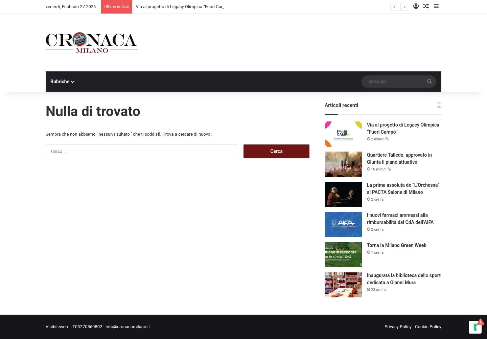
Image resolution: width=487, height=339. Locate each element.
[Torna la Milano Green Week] (343, 254)
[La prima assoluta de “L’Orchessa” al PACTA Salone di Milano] (343, 194)
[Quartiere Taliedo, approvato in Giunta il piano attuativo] (343, 164)
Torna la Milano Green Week (396, 245)
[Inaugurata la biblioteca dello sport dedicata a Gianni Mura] (343, 284)
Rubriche (59, 81)
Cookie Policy (428, 326)
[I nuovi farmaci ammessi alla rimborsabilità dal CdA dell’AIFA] (343, 224)
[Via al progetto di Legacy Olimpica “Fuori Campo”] (343, 134)
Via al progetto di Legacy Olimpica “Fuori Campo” (183, 6)
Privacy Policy (398, 326)
